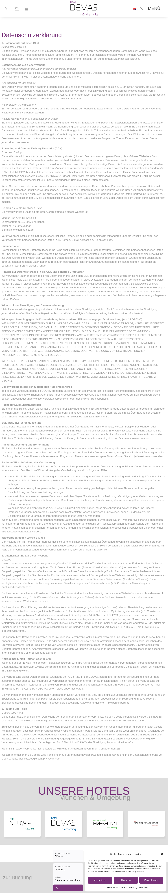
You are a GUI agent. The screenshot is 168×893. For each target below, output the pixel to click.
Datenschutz (84, 876)
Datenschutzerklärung (128, 887)
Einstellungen (151, 880)
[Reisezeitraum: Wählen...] (65, 886)
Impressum (143, 887)
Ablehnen (126, 880)
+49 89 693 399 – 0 (28, 875)
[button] (161, 854)
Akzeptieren (100, 880)
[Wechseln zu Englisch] (135, 8)
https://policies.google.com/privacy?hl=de (35, 758)
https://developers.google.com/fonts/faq (96, 754)
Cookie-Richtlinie (111, 887)
